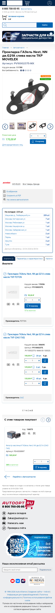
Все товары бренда (31, 184)
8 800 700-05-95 (13, 506)
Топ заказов (46, 76)
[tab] (8, 258)
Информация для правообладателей (22, 594)
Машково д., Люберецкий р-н (17, 215)
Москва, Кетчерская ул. (15, 219)
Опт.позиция (45, 79)
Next (50, 127)
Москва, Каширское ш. (15, 226)
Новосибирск (11, 233)
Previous (5, 127)
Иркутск (8, 241)
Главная (5, 48)
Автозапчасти (18, 48)
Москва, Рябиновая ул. (15, 222)
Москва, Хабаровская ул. (16, 230)
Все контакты (26, 9)
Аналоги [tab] (8, 258)
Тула (7, 244)
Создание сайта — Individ (38, 591)
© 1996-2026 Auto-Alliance (16, 591)
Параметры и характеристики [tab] (30, 258)
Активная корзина (16, 16)
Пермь (8, 237)
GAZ (22, 397)
